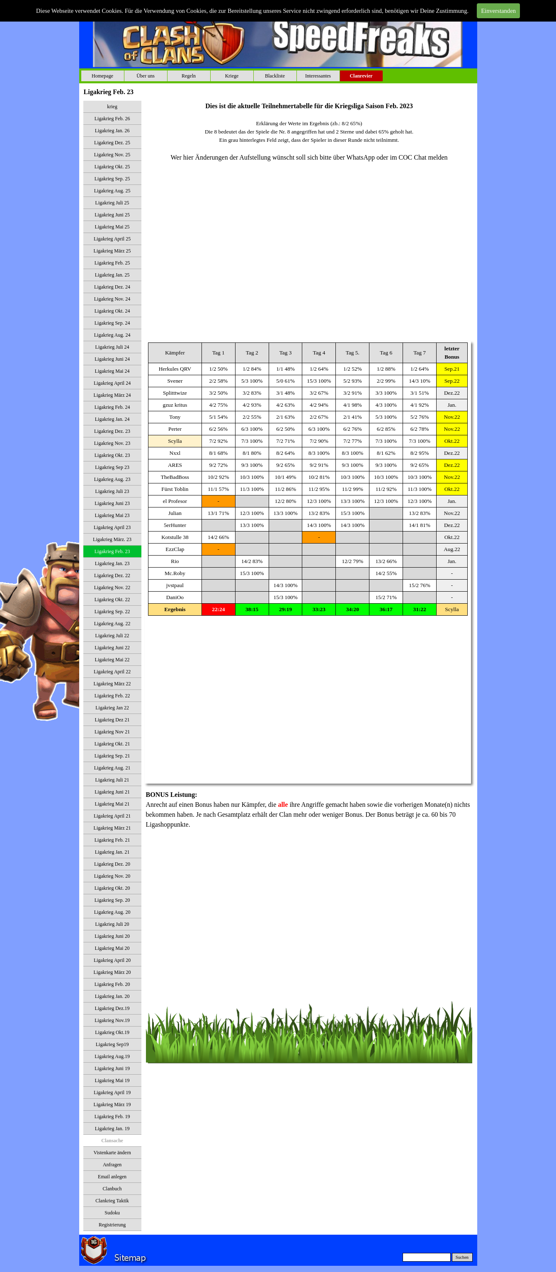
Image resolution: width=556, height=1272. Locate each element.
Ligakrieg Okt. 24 (112, 311)
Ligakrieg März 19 (112, 1104)
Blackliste (275, 76)
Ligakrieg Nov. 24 (112, 299)
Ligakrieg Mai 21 (112, 804)
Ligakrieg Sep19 (112, 1044)
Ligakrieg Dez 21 (112, 720)
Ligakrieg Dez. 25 (112, 143)
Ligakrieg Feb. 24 (112, 407)
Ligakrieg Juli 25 (112, 203)
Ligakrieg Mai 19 (112, 1080)
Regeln (189, 76)
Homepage (102, 76)
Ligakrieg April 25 (112, 239)
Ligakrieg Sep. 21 (112, 756)
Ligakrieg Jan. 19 (112, 1128)
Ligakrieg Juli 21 (112, 780)
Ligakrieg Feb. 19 (112, 1116)
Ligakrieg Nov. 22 (112, 587)
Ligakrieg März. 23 (112, 539)
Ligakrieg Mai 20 (112, 948)
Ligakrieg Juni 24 (112, 359)
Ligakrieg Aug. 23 (112, 479)
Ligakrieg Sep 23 (112, 467)
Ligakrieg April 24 (112, 383)
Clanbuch (112, 1189)
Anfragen (112, 1165)
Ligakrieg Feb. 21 (112, 840)
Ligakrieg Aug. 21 (112, 768)
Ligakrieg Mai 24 (112, 371)
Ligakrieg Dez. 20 (112, 864)
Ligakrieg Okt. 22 (112, 599)
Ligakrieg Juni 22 (112, 648)
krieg (112, 106)
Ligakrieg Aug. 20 (112, 912)
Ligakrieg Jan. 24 (112, 419)
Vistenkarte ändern (112, 1152)
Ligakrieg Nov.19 (112, 1020)
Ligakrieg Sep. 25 (112, 179)
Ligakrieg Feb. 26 (112, 118)
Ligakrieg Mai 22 (112, 660)
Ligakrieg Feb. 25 (112, 263)
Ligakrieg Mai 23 (112, 515)
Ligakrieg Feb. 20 (112, 984)
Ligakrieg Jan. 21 (112, 852)
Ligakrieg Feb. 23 (112, 551)
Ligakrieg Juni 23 (112, 503)
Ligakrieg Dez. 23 (112, 431)
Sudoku (112, 1213)
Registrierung (112, 1225)
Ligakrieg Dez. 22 (112, 575)
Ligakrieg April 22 (112, 672)
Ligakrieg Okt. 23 (112, 455)
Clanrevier (361, 76)
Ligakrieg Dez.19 (112, 1008)
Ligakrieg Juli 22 (112, 635)
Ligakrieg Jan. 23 (112, 563)
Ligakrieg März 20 (112, 972)
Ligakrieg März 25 (112, 251)
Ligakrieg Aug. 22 (112, 623)
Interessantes (318, 76)
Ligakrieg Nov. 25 (112, 155)
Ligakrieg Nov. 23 (112, 443)
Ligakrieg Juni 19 (112, 1068)
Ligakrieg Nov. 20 (112, 876)
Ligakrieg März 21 (112, 828)
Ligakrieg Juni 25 (112, 215)
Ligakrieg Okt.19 (112, 1032)
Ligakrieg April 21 (112, 816)
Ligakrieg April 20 (112, 960)
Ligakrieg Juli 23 (112, 491)
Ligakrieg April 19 (112, 1092)
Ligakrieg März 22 (112, 684)
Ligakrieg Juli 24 (112, 347)
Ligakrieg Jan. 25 (112, 275)
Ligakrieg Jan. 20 (112, 996)
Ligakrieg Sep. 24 (112, 323)
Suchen (462, 1257)
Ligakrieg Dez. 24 (112, 287)
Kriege (232, 76)
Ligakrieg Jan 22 (112, 708)
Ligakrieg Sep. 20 (112, 900)
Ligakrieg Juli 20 (112, 924)
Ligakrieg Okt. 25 (112, 167)
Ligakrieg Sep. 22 (112, 611)
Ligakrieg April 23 (112, 527)
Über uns (145, 76)
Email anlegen (112, 1177)
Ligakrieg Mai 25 (112, 227)
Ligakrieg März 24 (112, 395)
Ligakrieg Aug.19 (112, 1056)
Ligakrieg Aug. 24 (112, 335)
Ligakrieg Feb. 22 (112, 696)
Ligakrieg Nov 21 (112, 732)
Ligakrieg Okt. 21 (112, 744)
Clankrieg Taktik (112, 1201)
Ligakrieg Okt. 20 (112, 888)
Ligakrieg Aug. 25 (112, 191)
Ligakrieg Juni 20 (112, 936)
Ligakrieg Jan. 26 (112, 131)
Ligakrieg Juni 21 (112, 792)
